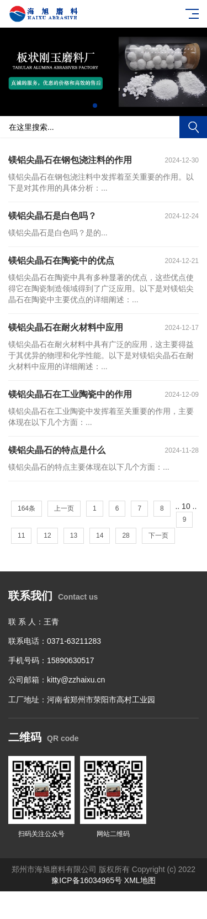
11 (21, 535)
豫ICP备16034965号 (86, 880)
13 (73, 535)
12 (47, 535)
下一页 (158, 535)
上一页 (64, 508)
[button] (95, 105)
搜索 (193, 127)
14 (99, 535)
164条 (26, 508)
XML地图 (140, 880)
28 (125, 535)
